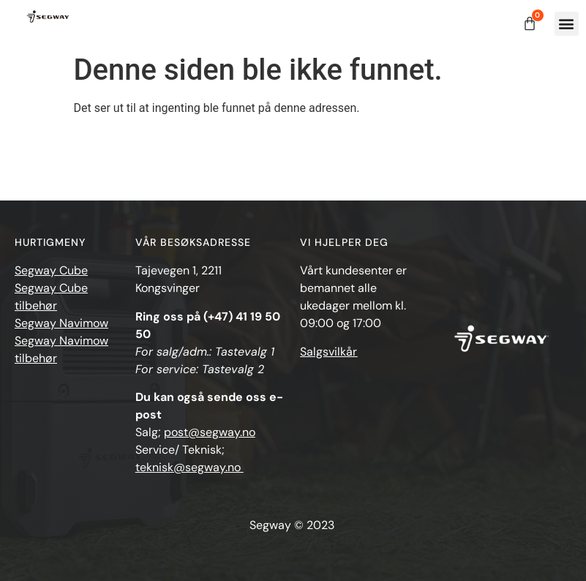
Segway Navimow (61, 323)
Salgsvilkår (328, 351)
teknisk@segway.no (189, 467)
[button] (567, 24)
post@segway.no (209, 432)
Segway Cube (51, 270)
